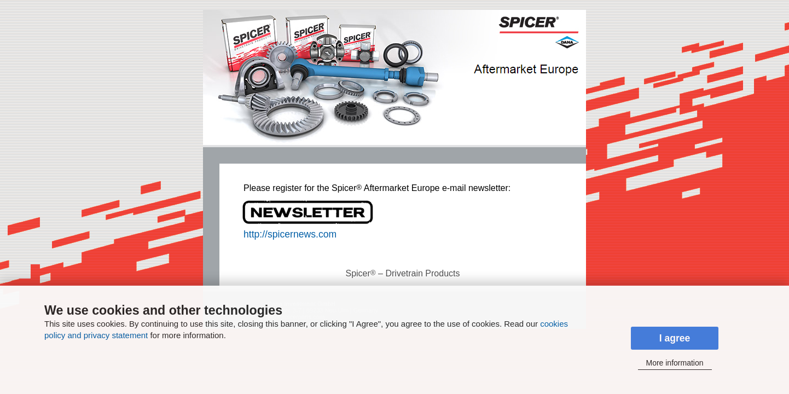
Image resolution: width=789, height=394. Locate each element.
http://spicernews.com (290, 234)
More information (674, 362)
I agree (675, 338)
